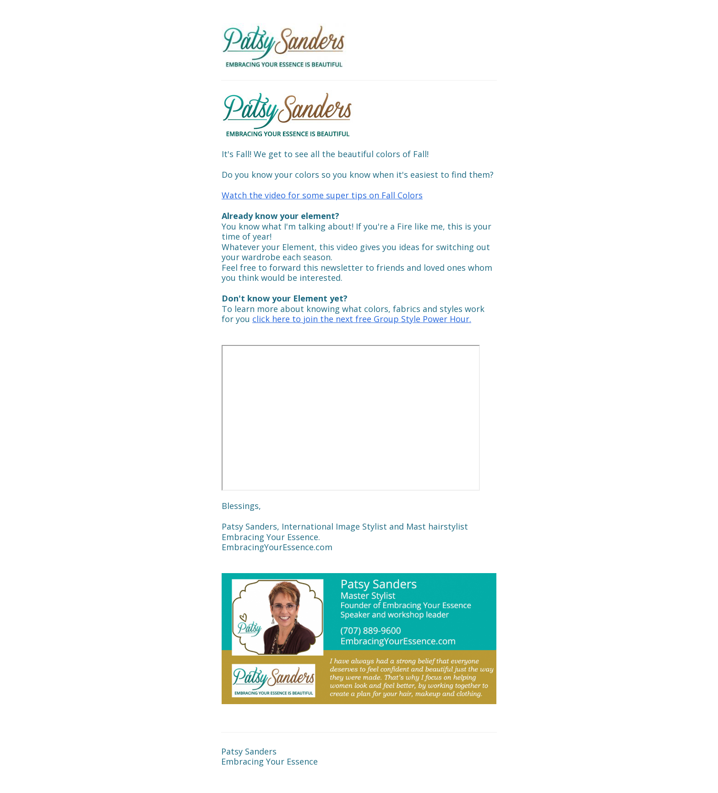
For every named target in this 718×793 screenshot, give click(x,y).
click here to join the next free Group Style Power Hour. (361, 318)
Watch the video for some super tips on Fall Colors (322, 195)
